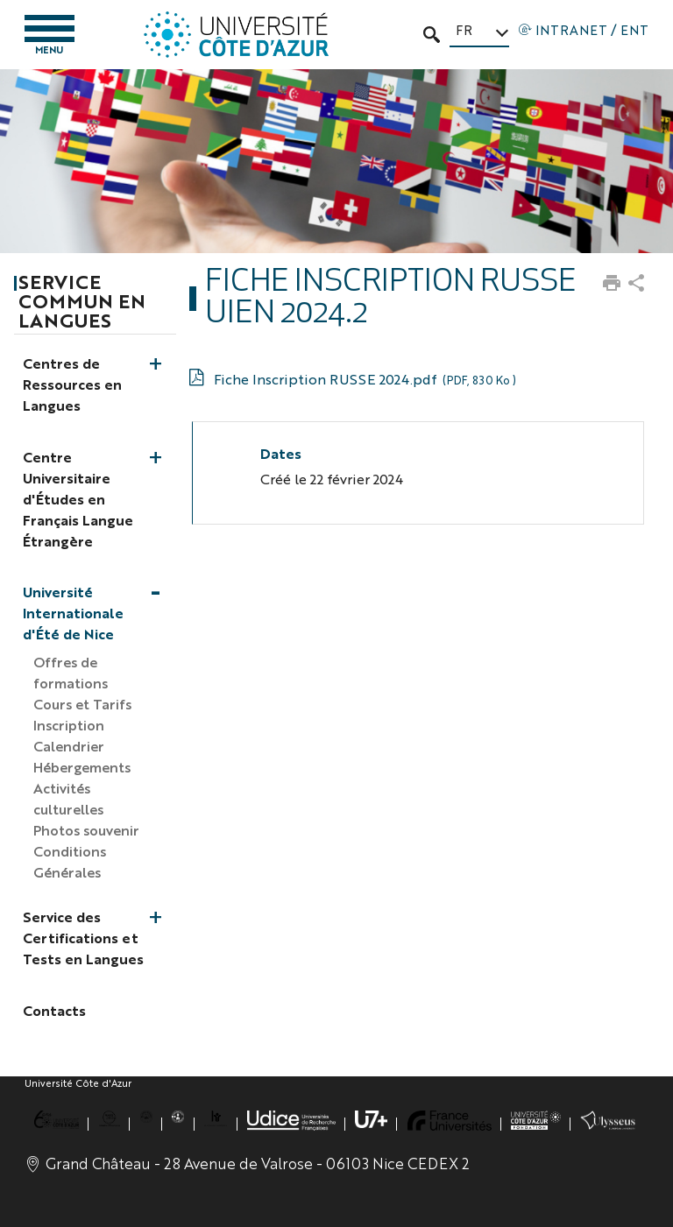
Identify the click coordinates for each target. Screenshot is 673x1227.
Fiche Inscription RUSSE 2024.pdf (364, 379)
